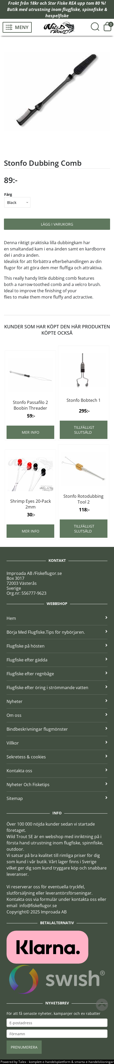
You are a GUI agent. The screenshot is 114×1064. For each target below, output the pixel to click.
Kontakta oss (57, 771)
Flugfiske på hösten (57, 646)
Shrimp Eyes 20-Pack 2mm (30, 504)
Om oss (57, 715)
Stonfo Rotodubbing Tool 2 (83, 499)
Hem (57, 618)
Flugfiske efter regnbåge (57, 674)
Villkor (57, 743)
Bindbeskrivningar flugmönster (57, 729)
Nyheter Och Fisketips (57, 784)
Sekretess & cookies (57, 757)
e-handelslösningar (100, 1062)
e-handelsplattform (56, 1062)
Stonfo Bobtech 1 (84, 400)
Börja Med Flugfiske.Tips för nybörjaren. (57, 632)
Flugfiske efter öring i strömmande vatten (57, 687)
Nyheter (57, 701)
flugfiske (71, 9)
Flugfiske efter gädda (57, 660)
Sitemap (57, 798)
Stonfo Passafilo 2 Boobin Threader (30, 405)
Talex (22, 1062)
